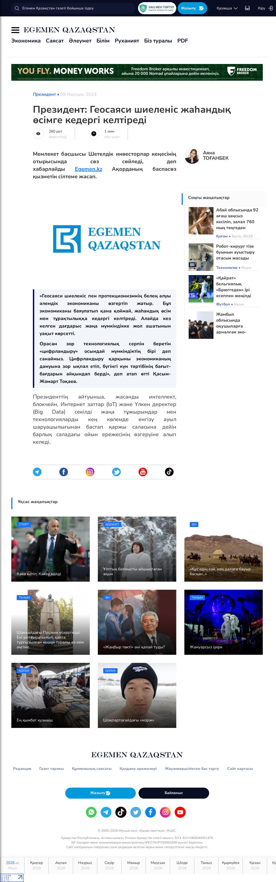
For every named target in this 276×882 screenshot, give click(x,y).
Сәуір (109, 865)
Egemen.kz (88, 169)
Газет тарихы (51, 768)
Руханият (127, 40)
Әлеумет (80, 40)
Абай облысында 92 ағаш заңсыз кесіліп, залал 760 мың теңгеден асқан (237, 222)
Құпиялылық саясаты (92, 768)
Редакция (22, 768)
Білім (103, 40)
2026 (12, 865)
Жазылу (192, 8)
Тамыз (206, 865)
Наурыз (85, 865)
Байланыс (174, 792)
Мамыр (133, 865)
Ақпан (60, 865)
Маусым (158, 865)
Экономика (26, 40)
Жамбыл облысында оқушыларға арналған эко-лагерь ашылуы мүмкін (232, 329)
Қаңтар (36, 865)
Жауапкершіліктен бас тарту (192, 768)
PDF (182, 40)
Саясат (55, 40)
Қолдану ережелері (138, 768)
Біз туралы (158, 40)
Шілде (182, 865)
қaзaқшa (227, 8)
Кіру (265, 8)
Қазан (255, 865)
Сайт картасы (240, 768)
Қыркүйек (230, 865)
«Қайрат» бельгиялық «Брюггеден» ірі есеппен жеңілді (233, 287)
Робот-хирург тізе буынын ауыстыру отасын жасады (235, 252)
